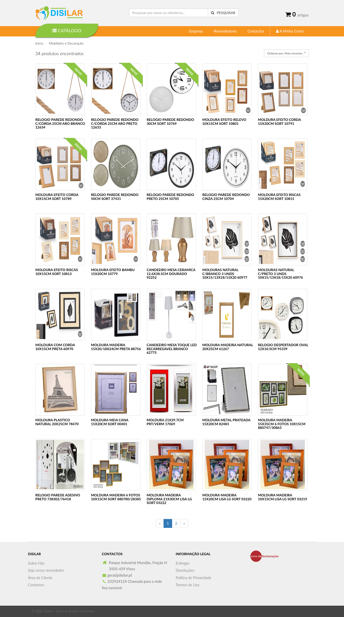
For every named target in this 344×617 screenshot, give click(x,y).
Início (39, 43)
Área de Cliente (40, 577)
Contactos (255, 31)
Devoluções (185, 570)
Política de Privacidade (193, 577)
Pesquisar (223, 13)
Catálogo (66, 30)
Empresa (196, 31)
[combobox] (286, 53)
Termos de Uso (187, 585)
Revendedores (225, 31)
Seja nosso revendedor (46, 570)
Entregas (183, 563)
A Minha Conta (290, 31)
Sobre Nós (36, 563)
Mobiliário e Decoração (66, 43)
